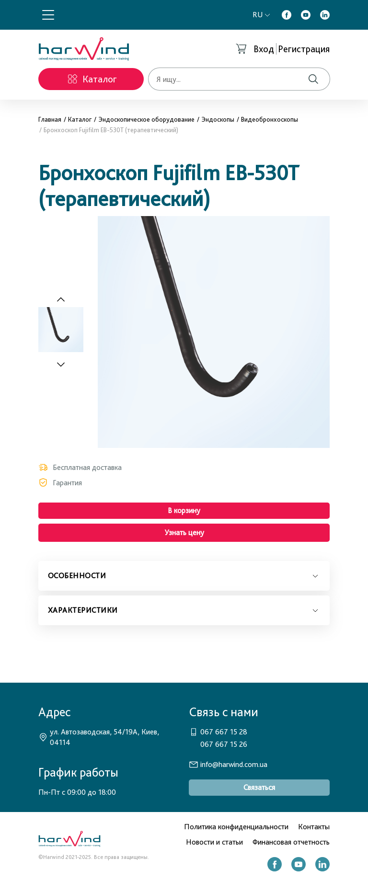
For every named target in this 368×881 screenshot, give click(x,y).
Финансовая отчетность (291, 842)
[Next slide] (66, 364)
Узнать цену (184, 532)
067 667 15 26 (223, 744)
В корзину (184, 510)
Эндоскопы (217, 119)
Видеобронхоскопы (269, 119)
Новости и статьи (214, 842)
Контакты (314, 826)
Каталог (80, 119)
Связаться (259, 787)
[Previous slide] (61, 300)
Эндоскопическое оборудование (146, 119)
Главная (49, 119)
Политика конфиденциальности (236, 826)
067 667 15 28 (223, 731)
